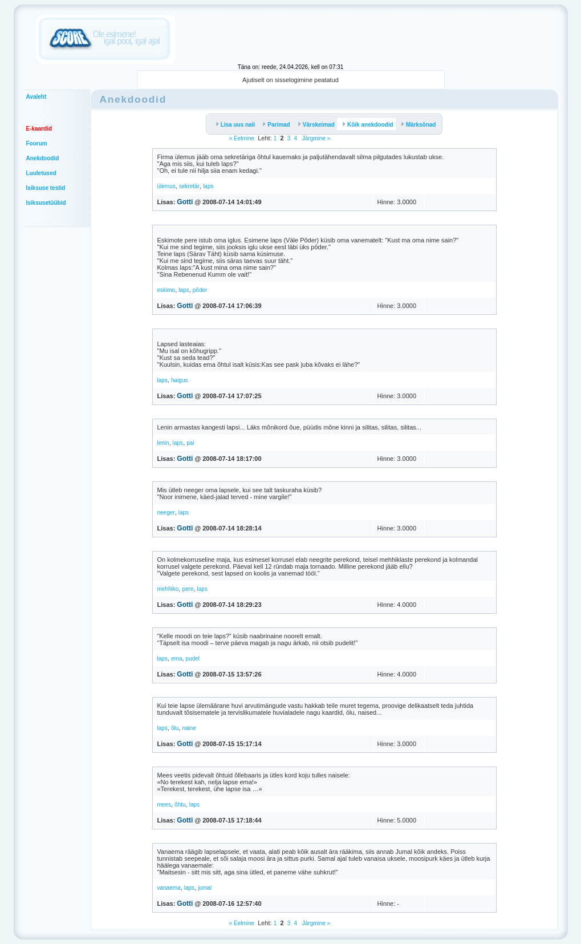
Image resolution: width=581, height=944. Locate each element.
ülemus (166, 186)
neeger (166, 512)
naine (189, 728)
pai (190, 443)
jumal (205, 888)
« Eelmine (241, 138)
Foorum (36, 143)
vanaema (169, 888)
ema (176, 658)
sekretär (189, 186)
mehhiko (168, 589)
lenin (163, 443)
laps (208, 186)
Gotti (185, 202)
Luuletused (41, 173)
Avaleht (36, 97)
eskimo (166, 290)
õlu (174, 728)
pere (187, 589)
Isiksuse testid (46, 188)
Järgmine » (315, 138)
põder (200, 290)
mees (164, 804)
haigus (179, 380)
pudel (193, 658)
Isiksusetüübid (46, 203)
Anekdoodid (42, 158)
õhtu (179, 804)
